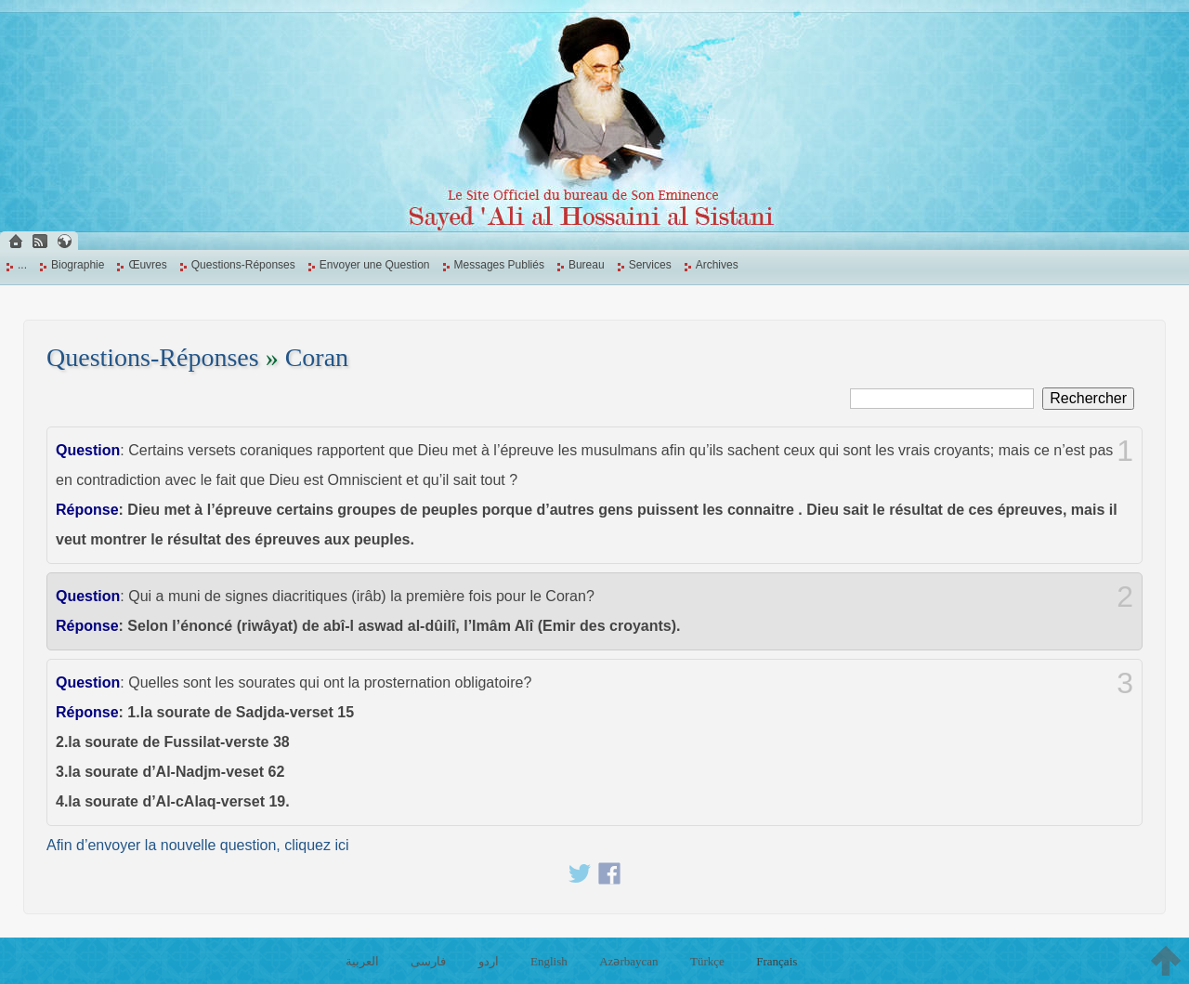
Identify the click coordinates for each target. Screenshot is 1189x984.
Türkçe (707, 961)
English (549, 961)
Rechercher (1088, 398)
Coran (316, 357)
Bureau (586, 264)
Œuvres (147, 264)
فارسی (428, 961)
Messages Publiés (499, 264)
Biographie (77, 264)
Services (650, 264)
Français (776, 961)
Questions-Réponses (243, 264)
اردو (488, 961)
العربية (362, 961)
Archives (717, 264)
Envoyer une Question (375, 264)
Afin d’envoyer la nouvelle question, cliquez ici (197, 845)
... (22, 264)
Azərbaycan (628, 961)
